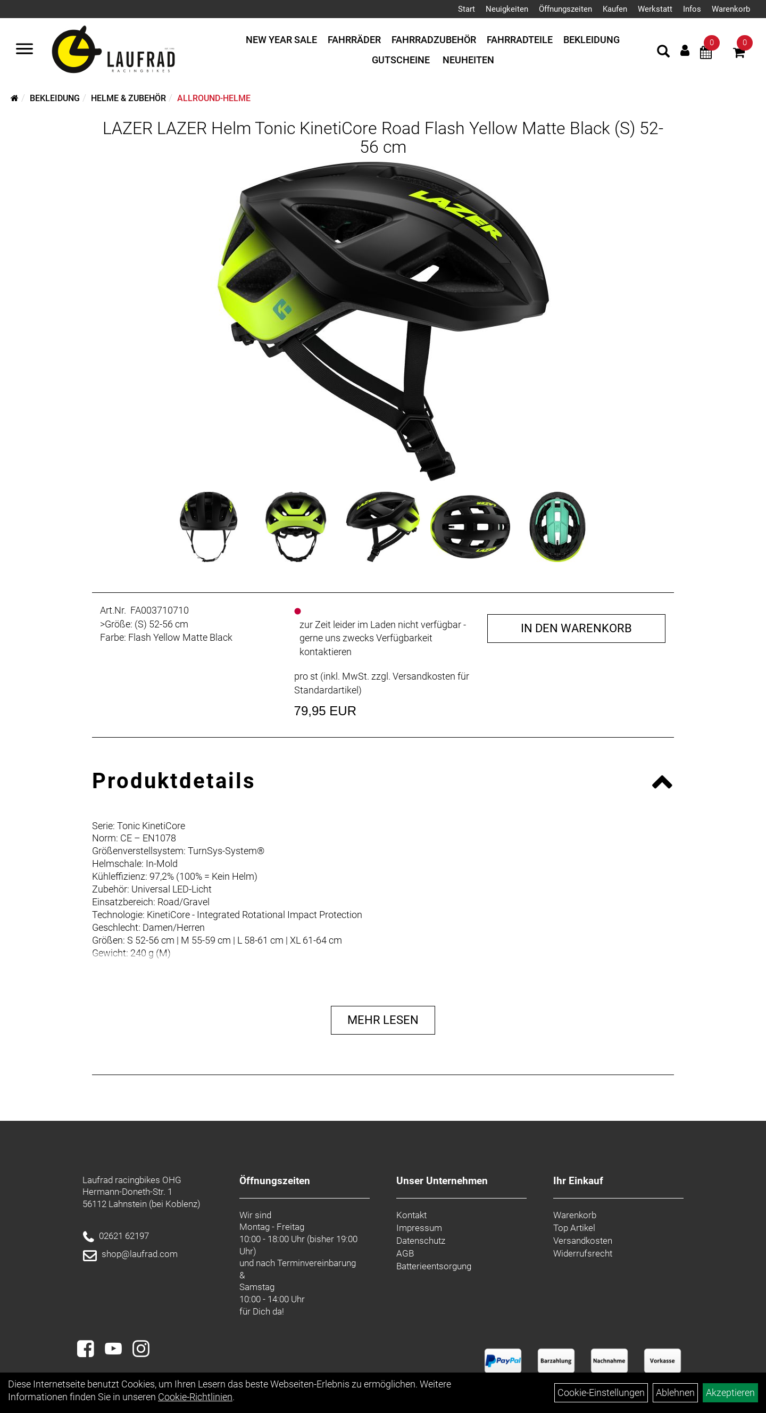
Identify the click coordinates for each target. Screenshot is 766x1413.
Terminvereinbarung (316, 1263)
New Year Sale (281, 39)
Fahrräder (354, 39)
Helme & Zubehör (128, 98)
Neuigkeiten (507, 9)
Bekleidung (591, 39)
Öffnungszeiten (565, 9)
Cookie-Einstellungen (601, 1392)
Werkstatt (655, 9)
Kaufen (615, 9)
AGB (405, 1253)
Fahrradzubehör (434, 39)
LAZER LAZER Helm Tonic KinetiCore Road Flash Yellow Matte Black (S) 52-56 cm (383, 137)
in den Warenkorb (576, 628)
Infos (692, 9)
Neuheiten (468, 59)
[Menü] (24, 50)
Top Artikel (574, 1227)
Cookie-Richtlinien (195, 1396)
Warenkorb (731, 9)
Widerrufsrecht (582, 1253)
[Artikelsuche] (663, 52)
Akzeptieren (730, 1392)
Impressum (419, 1227)
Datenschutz (420, 1240)
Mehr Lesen (383, 1020)
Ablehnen (675, 1392)
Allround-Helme (214, 98)
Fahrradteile (520, 39)
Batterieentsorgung (433, 1266)
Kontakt (411, 1215)
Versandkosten (582, 1240)
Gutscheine (401, 59)
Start (466, 9)
